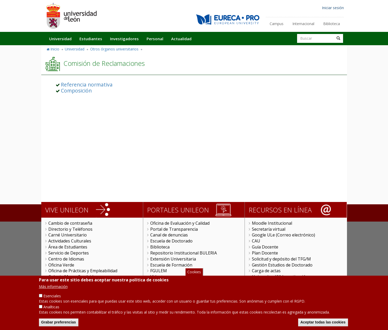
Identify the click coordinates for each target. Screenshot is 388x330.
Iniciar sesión (333, 7)
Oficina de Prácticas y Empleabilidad (82, 271)
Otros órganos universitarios (114, 49)
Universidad (60, 38)
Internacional (303, 23)
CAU (256, 241)
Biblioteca (331, 23)
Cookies (194, 274)
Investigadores (124, 38)
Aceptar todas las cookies (323, 325)
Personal (155, 38)
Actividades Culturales (69, 241)
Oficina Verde (61, 265)
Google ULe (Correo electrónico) (283, 235)
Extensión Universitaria (173, 259)
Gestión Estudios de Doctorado (282, 265)
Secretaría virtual (268, 229)
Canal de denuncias (169, 235)
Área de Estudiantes (67, 247)
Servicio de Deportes (68, 253)
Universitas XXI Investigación (280, 277)
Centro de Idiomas (66, 259)
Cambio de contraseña (70, 223)
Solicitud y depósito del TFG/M (281, 259)
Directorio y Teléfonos (70, 229)
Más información (53, 289)
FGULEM (158, 271)
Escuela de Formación (171, 265)
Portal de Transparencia (174, 229)
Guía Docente (265, 247)
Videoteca (159, 277)
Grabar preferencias (58, 325)
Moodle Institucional (272, 223)
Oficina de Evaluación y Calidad (180, 223)
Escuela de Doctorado (171, 241)
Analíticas (51, 309)
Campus (276, 23)
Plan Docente (265, 253)
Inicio (54, 49)
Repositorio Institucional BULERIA (183, 253)
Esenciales (52, 298)
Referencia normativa (87, 84)
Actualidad (181, 38)
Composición (76, 90)
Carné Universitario (67, 235)
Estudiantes (90, 38)
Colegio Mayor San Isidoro (74, 277)
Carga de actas (266, 271)
